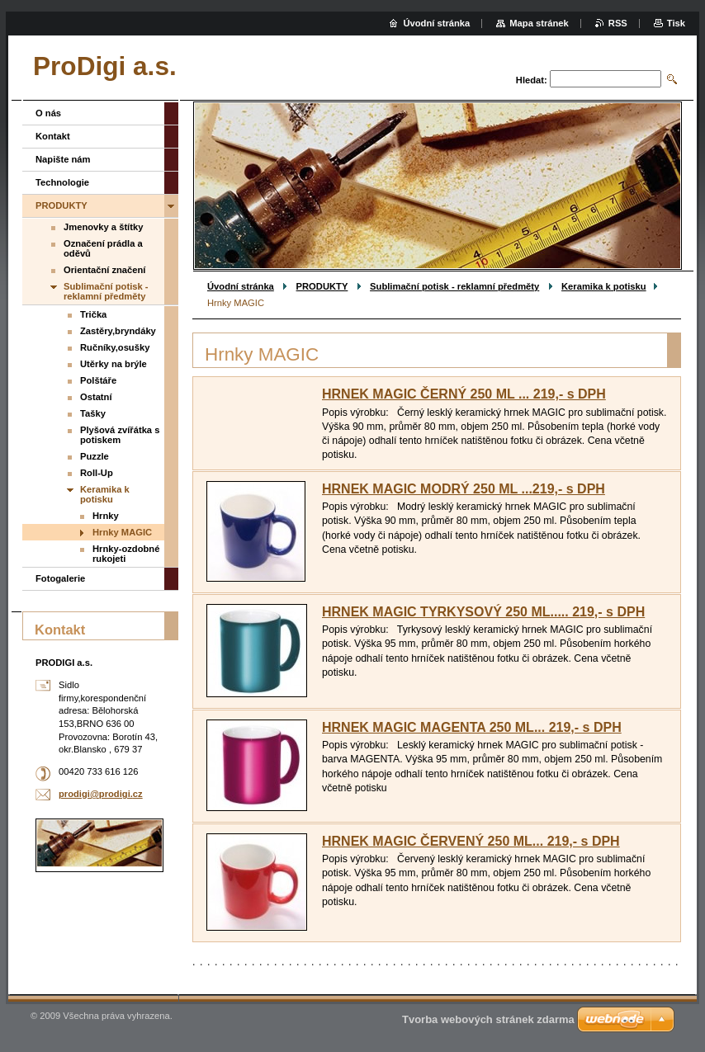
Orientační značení (104, 270)
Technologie (62, 182)
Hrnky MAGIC (122, 532)
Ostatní (96, 397)
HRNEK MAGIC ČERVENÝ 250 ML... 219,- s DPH (471, 841)
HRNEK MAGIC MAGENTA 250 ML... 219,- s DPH (472, 727)
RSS (617, 23)
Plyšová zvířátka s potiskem (119, 435)
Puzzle (94, 456)
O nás (48, 113)
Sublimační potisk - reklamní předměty (454, 286)
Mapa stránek (539, 23)
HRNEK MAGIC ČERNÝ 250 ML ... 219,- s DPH (464, 394)
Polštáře (98, 380)
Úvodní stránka (240, 286)
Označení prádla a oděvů (103, 248)
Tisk (676, 23)
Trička (93, 314)
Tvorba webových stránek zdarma (488, 1019)
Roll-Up (96, 473)
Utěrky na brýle (113, 364)
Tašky (93, 413)
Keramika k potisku (603, 286)
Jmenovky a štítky (103, 227)
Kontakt (52, 136)
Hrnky (105, 516)
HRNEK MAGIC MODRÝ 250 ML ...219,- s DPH (463, 489)
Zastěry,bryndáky (118, 331)
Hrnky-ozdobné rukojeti (125, 554)
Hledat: (531, 80)
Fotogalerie (60, 578)
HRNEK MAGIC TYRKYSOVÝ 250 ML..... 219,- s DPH (483, 612)
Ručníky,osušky (114, 347)
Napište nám (63, 159)
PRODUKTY (322, 286)
